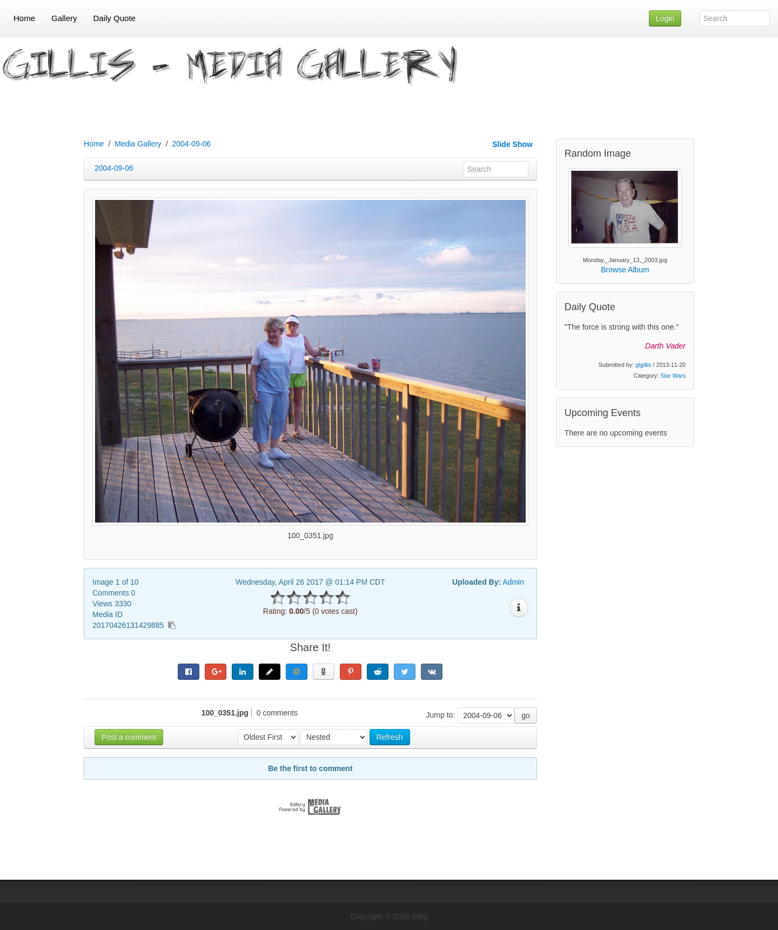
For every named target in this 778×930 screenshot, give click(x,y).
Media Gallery (138, 143)
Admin (513, 582)
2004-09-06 (191, 143)
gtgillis (643, 365)
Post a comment (129, 737)
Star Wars (673, 375)
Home (94, 143)
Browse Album (625, 269)
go (525, 715)
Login (665, 18)
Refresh (390, 737)
